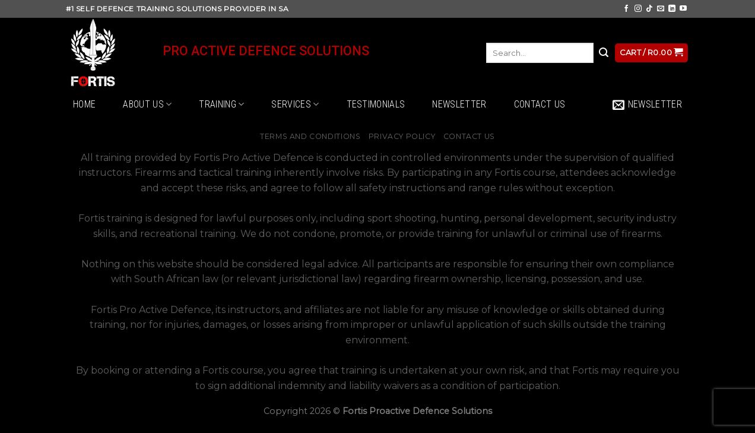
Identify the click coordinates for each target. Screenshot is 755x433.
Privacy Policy (402, 136)
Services (295, 104)
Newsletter (459, 104)
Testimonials (376, 104)
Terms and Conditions (310, 136)
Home (84, 104)
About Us (147, 104)
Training (221, 104)
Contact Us (540, 104)
